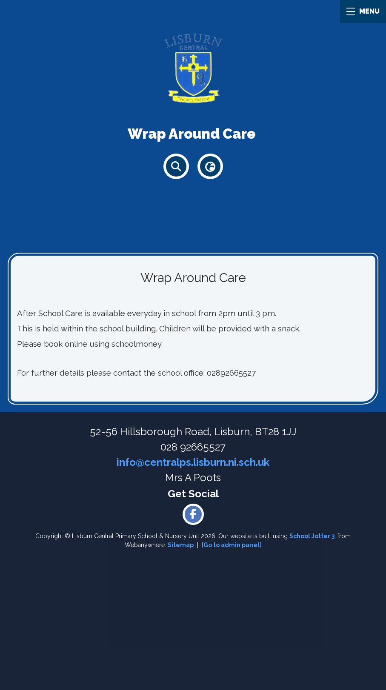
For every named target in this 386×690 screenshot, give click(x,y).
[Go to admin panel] (232, 545)
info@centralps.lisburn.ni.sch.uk (193, 462)
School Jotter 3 (312, 536)
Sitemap (181, 545)
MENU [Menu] (363, 11)
